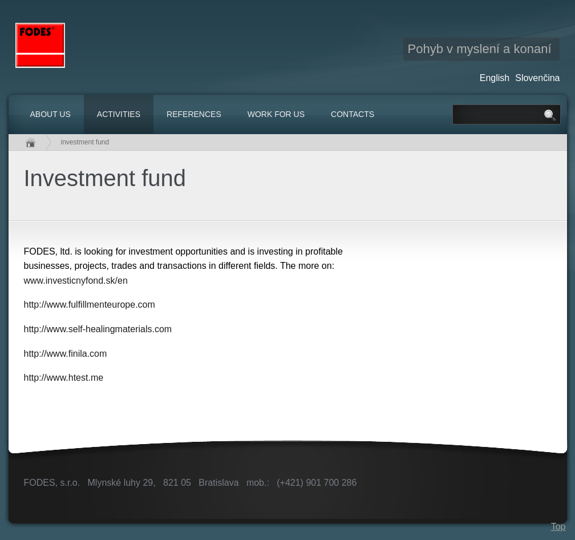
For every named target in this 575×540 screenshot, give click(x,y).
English (494, 78)
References (194, 114)
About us (50, 114)
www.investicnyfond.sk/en (76, 280)
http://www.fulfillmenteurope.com (89, 304)
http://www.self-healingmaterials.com (98, 329)
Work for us (276, 114)
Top (558, 526)
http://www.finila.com (65, 353)
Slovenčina (537, 78)
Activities (118, 114)
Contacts (352, 114)
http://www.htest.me (64, 377)
